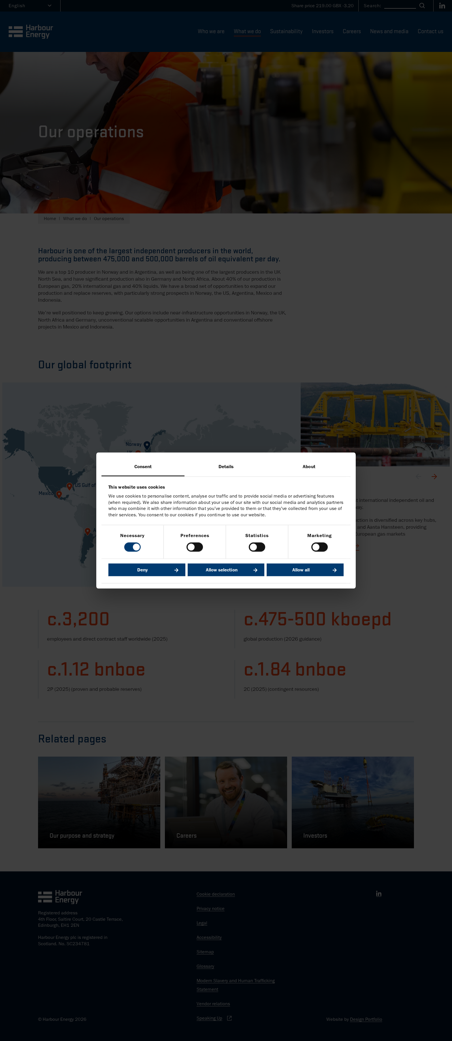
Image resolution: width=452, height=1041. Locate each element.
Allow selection (222, 570)
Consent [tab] (143, 466)
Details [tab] (226, 466)
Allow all (301, 570)
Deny (142, 570)
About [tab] (309, 466)
